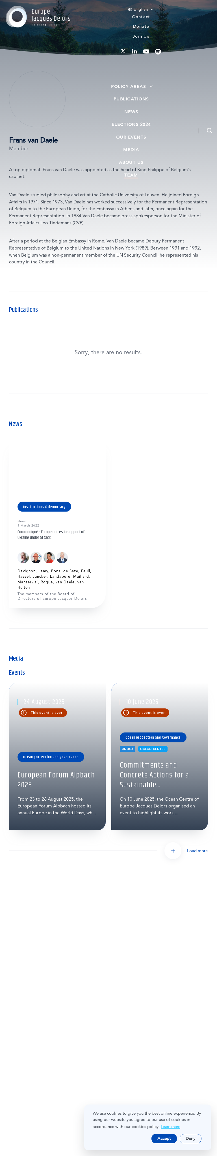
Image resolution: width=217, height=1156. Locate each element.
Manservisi (28, 582)
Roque (47, 582)
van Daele (65, 582)
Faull (85, 571)
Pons (55, 571)
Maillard (81, 576)
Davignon (27, 571)
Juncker (40, 576)
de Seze (70, 571)
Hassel (24, 576)
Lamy (43, 571)
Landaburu (60, 576)
